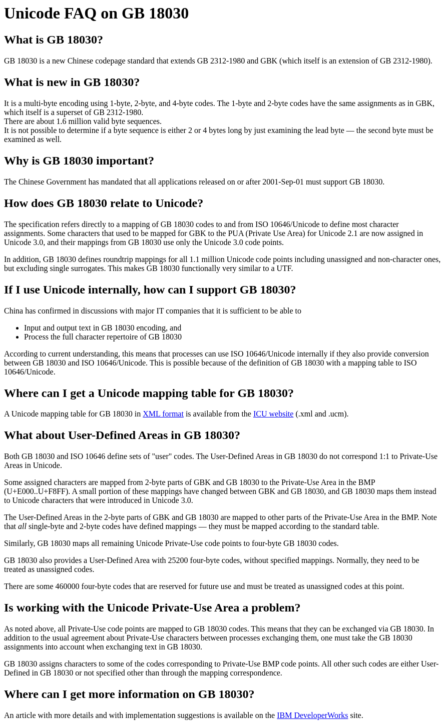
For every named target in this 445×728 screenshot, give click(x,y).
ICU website (273, 414)
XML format (163, 414)
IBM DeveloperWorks (312, 715)
